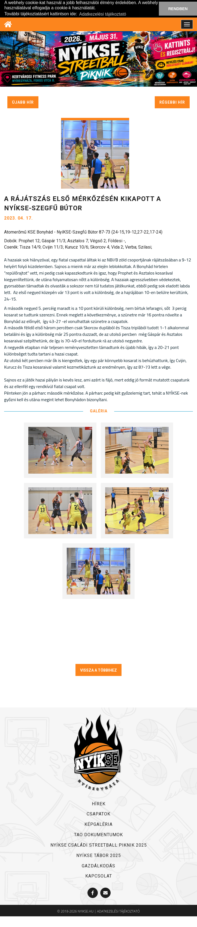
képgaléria (98, 824)
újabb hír (23, 102)
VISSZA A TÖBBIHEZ (98, 670)
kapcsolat (98, 876)
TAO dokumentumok (98, 834)
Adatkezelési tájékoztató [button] (102, 14)
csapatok (98, 814)
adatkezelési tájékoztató (118, 911)
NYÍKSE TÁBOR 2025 (98, 855)
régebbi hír (172, 102)
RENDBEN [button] (177, 9)
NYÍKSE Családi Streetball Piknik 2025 (98, 845)
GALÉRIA (98, 411)
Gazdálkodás (98, 865)
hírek (98, 803)
